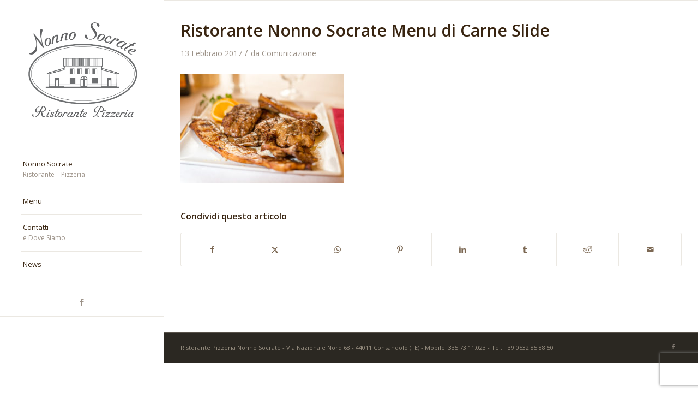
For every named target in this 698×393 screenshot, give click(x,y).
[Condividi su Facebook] (212, 249)
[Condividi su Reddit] (588, 249)
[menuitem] (81, 169)
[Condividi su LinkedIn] (463, 249)
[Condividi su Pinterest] (400, 249)
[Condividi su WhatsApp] (337, 249)
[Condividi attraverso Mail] (650, 249)
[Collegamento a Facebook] (82, 302)
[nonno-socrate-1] (82, 70)
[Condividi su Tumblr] (525, 249)
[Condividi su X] (275, 249)
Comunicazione (289, 53)
